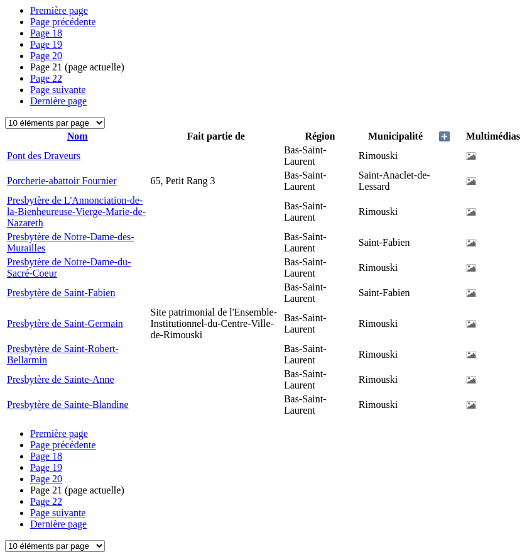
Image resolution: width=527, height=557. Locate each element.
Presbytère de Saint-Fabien (61, 292)
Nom (77, 136)
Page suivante (57, 89)
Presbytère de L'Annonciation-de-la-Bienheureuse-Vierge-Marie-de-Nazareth (76, 211)
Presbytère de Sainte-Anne (60, 379)
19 (46, 44)
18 (46, 33)
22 (46, 78)
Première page (59, 10)
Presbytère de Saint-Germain (65, 323)
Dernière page (58, 101)
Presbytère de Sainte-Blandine (68, 404)
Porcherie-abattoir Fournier (62, 180)
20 (46, 55)
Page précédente (62, 21)
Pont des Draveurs (43, 155)
